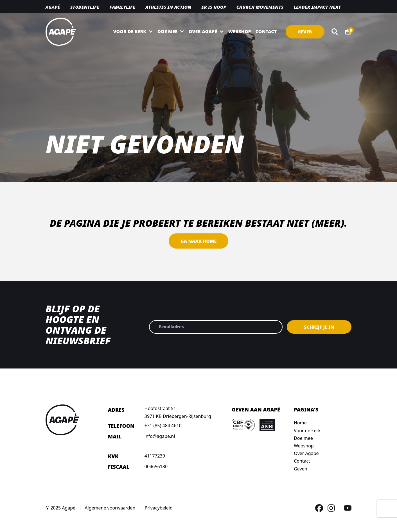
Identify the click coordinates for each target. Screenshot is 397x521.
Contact (266, 31)
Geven (305, 32)
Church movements (260, 7)
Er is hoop (213, 7)
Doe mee (167, 31)
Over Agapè (203, 31)
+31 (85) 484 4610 (163, 425)
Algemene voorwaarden (110, 508)
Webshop (239, 31)
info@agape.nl (160, 436)
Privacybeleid (158, 508)
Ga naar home (198, 241)
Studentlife (85, 7)
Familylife (122, 7)
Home (300, 423)
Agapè (53, 7)
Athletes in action (168, 7)
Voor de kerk (129, 31)
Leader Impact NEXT (317, 7)
